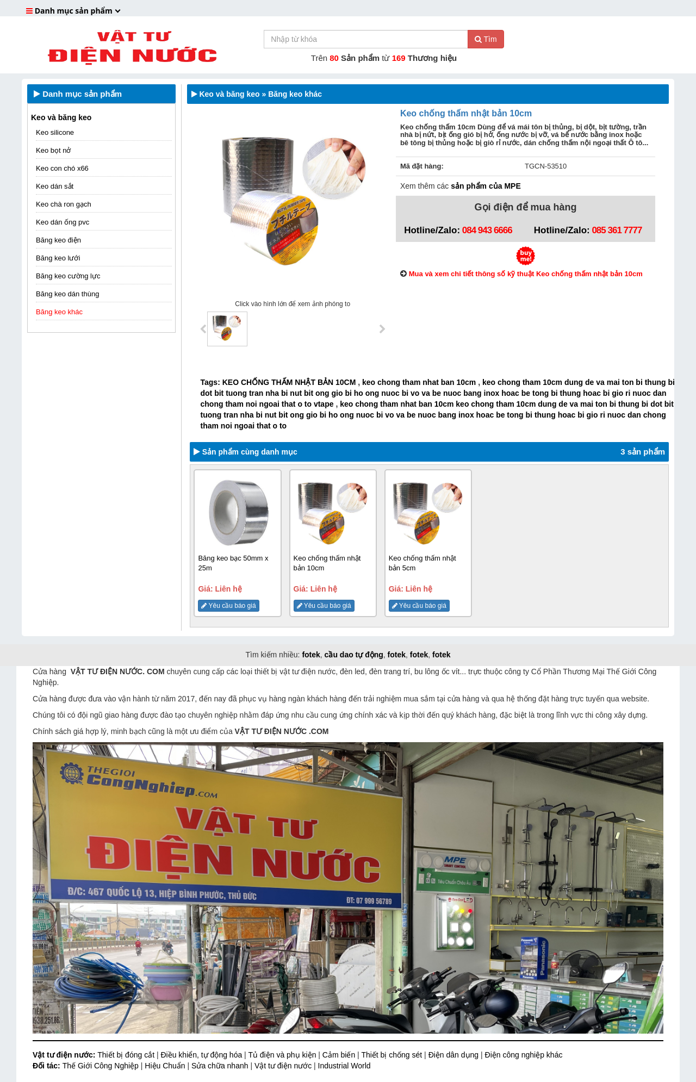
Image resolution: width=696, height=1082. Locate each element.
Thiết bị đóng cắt (127, 1054)
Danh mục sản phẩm (78, 93)
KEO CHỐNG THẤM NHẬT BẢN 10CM (289, 382)
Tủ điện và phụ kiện (283, 1054)
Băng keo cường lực (68, 276)
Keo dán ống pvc (62, 222)
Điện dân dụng (454, 1054)
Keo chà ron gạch (63, 204)
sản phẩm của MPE (485, 186)
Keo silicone (55, 132)
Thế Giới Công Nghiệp (102, 1065)
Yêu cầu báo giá (228, 606)
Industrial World (344, 1065)
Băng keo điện (58, 240)
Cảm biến (339, 1054)
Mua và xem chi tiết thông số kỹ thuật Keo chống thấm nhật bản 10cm (526, 274)
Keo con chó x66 (62, 168)
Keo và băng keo (61, 117)
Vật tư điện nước (284, 1065)
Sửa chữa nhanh (220, 1065)
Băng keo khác (59, 312)
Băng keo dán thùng (67, 294)
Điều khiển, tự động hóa (202, 1054)
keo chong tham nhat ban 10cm (419, 382)
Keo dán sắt (54, 186)
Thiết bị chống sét (392, 1054)
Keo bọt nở (53, 150)
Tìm (486, 39)
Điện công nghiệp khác (524, 1054)
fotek (311, 654)
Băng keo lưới (58, 258)
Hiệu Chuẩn (166, 1065)
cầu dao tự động (354, 654)
